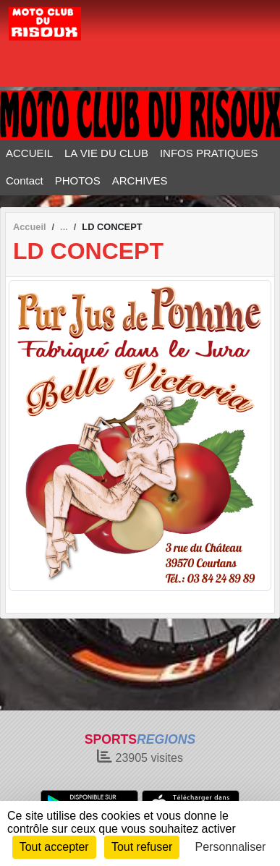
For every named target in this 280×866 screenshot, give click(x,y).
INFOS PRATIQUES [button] (209, 153)
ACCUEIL (29, 153)
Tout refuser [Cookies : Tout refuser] (141, 847)
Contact (24, 180)
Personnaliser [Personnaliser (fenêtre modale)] (230, 847)
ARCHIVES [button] (140, 180)
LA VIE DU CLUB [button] (106, 153)
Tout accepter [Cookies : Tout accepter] (54, 847)
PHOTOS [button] (78, 180)
